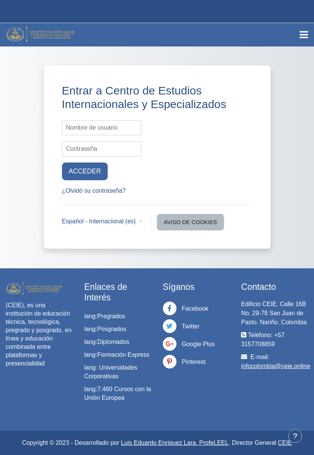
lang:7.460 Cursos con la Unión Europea (117, 393)
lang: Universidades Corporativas (111, 371)
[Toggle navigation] (303, 34)
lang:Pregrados (104, 316)
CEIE (285, 443)
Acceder (85, 171)
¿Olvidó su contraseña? (94, 190)
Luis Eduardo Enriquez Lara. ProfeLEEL (175, 443)
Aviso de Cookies (190, 222)
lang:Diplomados (106, 342)
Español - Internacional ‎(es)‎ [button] (100, 221)
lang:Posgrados (105, 329)
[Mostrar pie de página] (295, 436)
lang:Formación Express (117, 354)
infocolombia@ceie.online (275, 366)
